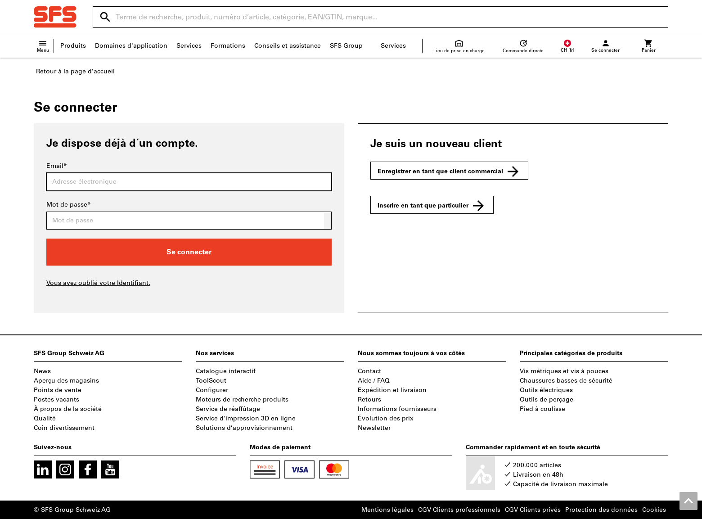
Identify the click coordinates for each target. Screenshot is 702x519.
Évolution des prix (386, 418)
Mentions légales (387, 510)
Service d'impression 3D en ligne (246, 418)
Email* (56, 166)
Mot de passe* (68, 204)
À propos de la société (68, 409)
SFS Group (346, 46)
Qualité (45, 418)
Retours (369, 399)
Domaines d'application (131, 46)
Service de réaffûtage (228, 409)
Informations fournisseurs (397, 409)
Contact (369, 371)
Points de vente (57, 390)
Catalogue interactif (226, 371)
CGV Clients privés (533, 510)
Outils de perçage (546, 399)
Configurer (212, 390)
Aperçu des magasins (66, 380)
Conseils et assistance (287, 46)
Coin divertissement (64, 428)
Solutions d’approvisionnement (244, 428)
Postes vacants (56, 399)
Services (189, 46)
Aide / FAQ (374, 380)
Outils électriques (546, 390)
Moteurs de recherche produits (242, 399)
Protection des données (601, 510)
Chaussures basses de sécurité (566, 380)
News (42, 371)
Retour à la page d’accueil (75, 71)
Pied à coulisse (542, 409)
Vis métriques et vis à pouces (564, 371)
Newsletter (374, 428)
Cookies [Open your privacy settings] (654, 510)
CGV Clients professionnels (459, 510)
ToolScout (211, 380)
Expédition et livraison (392, 390)
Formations (228, 46)
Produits (73, 46)
